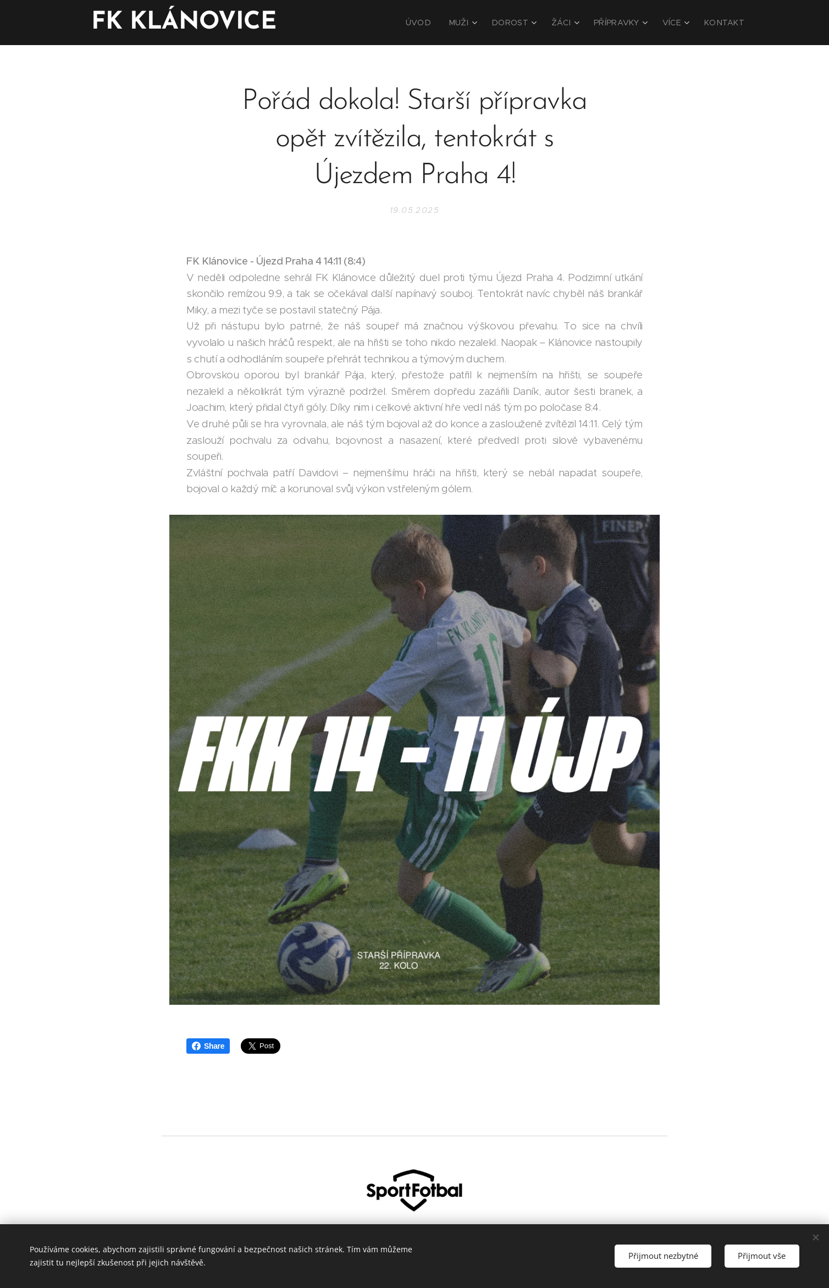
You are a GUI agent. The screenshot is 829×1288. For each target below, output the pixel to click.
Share (208, 1046)
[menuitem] (440, 22)
